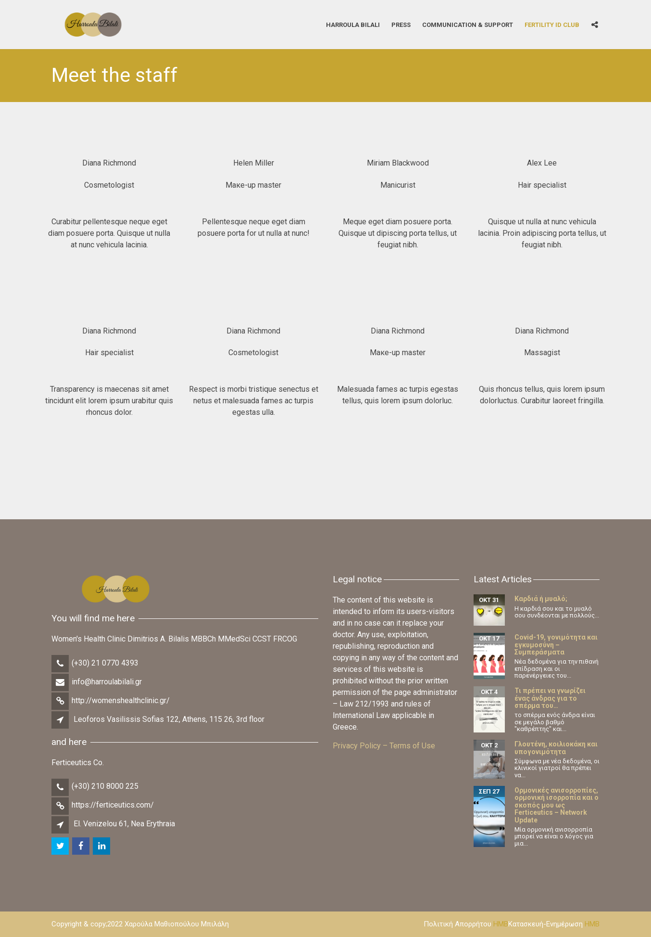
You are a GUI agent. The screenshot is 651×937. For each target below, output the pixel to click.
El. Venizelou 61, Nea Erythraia (124, 823)
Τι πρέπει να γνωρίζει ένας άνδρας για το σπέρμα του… (550, 698)
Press (401, 24)
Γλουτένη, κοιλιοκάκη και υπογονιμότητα (556, 747)
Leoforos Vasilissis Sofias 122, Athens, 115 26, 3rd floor (169, 719)
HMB (500, 924)
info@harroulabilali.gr (107, 681)
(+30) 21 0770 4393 (105, 662)
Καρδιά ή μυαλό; (540, 599)
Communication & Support (467, 24)
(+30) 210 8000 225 (105, 786)
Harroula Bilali (353, 24)
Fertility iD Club (552, 24)
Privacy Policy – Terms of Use (384, 745)
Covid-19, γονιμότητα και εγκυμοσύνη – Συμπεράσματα (556, 644)
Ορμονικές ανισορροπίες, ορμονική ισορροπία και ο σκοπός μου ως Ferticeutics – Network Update (556, 805)
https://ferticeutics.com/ (113, 804)
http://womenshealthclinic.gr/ (121, 700)
